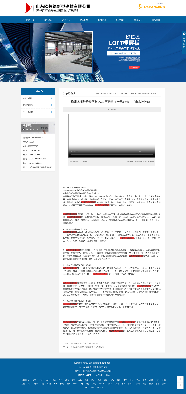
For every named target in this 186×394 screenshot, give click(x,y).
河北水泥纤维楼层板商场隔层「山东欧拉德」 (88, 347)
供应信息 (84, 20)
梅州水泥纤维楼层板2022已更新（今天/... (147, 94)
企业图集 (120, 20)
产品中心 (66, 20)
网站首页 (30, 20)
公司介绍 (48, 20)
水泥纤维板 (38, 98)
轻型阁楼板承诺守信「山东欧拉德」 (84, 343)
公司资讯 (102, 20)
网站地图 (99, 375)
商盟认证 (138, 20)
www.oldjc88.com (35, 163)
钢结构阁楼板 (38, 105)
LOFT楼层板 (38, 111)
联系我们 (156, 20)
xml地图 (107, 375)
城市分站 (25, 380)
